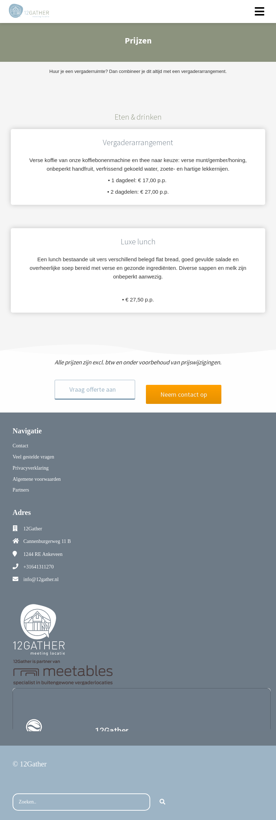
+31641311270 (38, 562)
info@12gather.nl (41, 574)
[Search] (162, 797)
